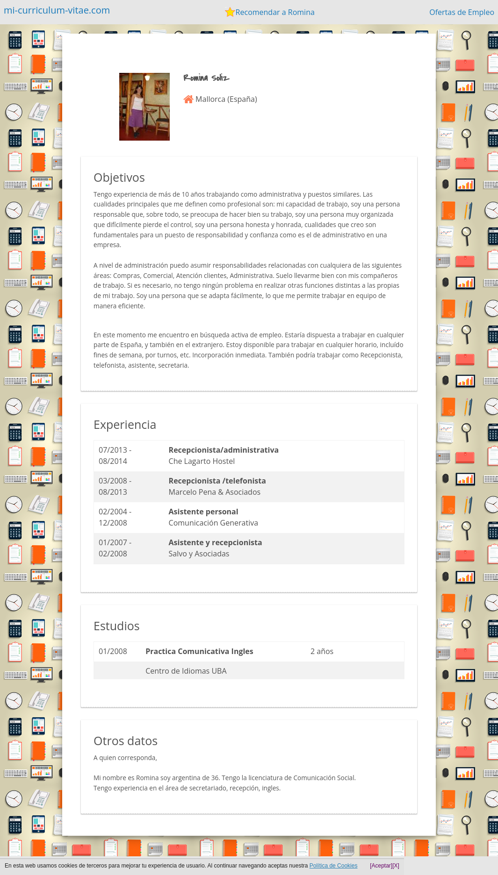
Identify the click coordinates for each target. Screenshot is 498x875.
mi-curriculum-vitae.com (57, 10)
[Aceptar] (381, 865)
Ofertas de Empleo (461, 12)
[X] (395, 865)
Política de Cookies (334, 865)
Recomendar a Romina (275, 12)
